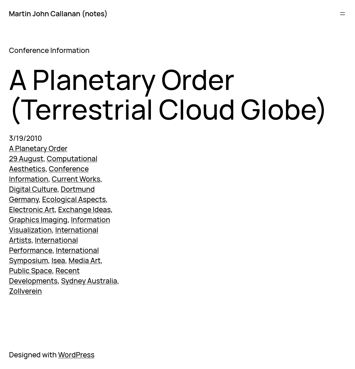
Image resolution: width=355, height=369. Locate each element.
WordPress (76, 354)
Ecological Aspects (74, 199)
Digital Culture (33, 189)
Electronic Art (32, 209)
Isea (58, 260)
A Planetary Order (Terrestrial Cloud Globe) (168, 94)
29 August (26, 158)
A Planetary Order (38, 148)
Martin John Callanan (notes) (58, 13)
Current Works (76, 179)
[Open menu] (342, 13)
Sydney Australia (89, 280)
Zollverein (25, 291)
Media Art (85, 260)
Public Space (30, 270)
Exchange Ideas (84, 209)
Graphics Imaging (38, 219)
